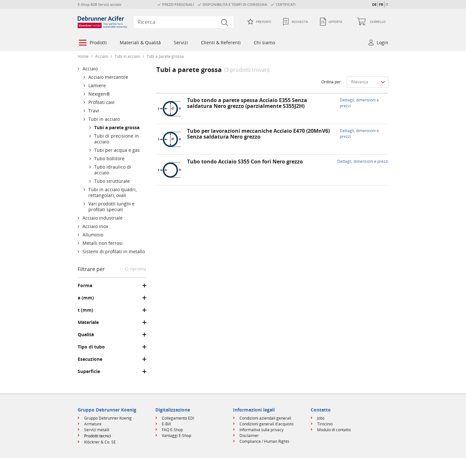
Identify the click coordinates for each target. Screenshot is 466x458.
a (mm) (86, 298)
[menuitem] (92, 43)
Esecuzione (90, 359)
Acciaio (101, 56)
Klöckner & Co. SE (100, 442)
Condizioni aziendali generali (265, 418)
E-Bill (166, 424)
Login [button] (382, 42)
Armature (93, 424)
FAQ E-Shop (172, 429)
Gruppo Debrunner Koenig (108, 418)
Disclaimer (249, 435)
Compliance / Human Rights (264, 441)
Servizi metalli (96, 429)
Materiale (88, 322)
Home (83, 56)
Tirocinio (325, 424)
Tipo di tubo (91, 347)
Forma (85, 285)
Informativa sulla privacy (261, 429)
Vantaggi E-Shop (176, 435)
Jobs (321, 418)
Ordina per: (331, 82)
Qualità (86, 335)
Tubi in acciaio (127, 56)
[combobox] (184, 22)
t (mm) (85, 310)
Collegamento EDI (178, 418)
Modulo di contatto (334, 429)
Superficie (89, 371)
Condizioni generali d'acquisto (266, 424)
